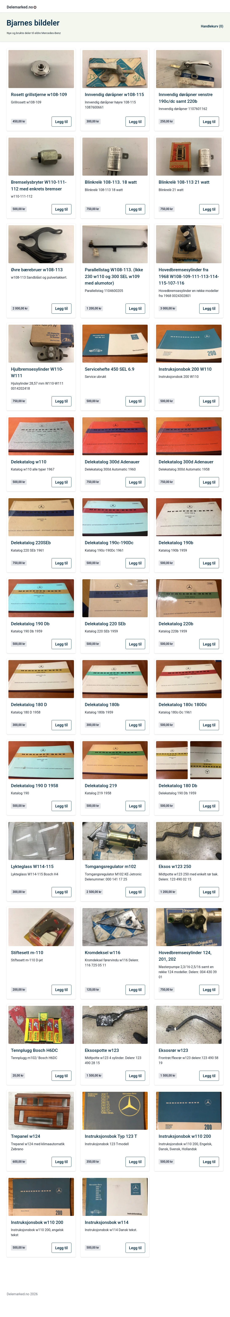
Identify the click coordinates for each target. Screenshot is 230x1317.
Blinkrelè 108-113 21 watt (184, 182)
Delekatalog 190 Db (30, 623)
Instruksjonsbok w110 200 (185, 1136)
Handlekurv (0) (212, 26)
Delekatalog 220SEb (31, 542)
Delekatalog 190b (176, 542)
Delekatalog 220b (176, 623)
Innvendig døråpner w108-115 (114, 94)
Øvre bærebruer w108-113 (37, 269)
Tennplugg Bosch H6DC (34, 1050)
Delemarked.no (22, 7)
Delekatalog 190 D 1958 (34, 785)
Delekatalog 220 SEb (105, 623)
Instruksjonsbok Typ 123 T (111, 1136)
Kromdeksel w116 (102, 952)
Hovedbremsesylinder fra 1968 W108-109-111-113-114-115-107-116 (189, 276)
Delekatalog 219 (101, 785)
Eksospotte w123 (102, 1050)
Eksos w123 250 (175, 866)
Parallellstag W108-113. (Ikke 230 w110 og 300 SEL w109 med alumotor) (114, 276)
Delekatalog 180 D (29, 704)
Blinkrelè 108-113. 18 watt (111, 182)
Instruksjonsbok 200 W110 (185, 369)
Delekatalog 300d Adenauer (112, 461)
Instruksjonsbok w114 (106, 1222)
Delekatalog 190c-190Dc (109, 542)
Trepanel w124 (25, 1136)
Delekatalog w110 (28, 461)
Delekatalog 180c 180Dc (183, 704)
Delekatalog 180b (102, 704)
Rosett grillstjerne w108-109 (39, 94)
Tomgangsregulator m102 (110, 866)
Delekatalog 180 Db (178, 785)
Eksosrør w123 (173, 1050)
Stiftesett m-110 (27, 952)
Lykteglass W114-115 (32, 866)
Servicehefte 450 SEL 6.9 (109, 369)
